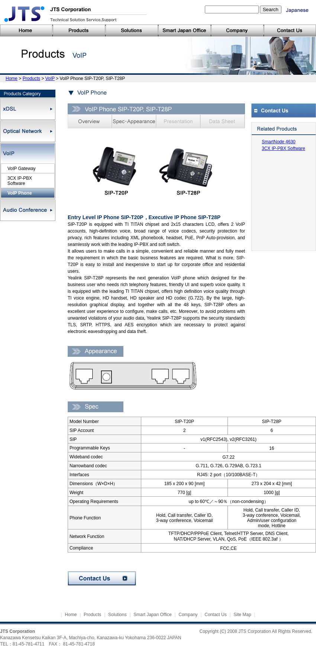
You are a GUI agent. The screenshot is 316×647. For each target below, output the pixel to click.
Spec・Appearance (134, 121)
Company (187, 614)
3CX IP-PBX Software (283, 148)
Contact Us (102, 578)
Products (31, 78)
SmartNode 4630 (279, 141)
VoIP (50, 78)
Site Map (242, 614)
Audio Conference (27, 210)
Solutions (117, 614)
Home (11, 78)
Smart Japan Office (152, 614)
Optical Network (27, 131)
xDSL (27, 109)
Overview (90, 121)
